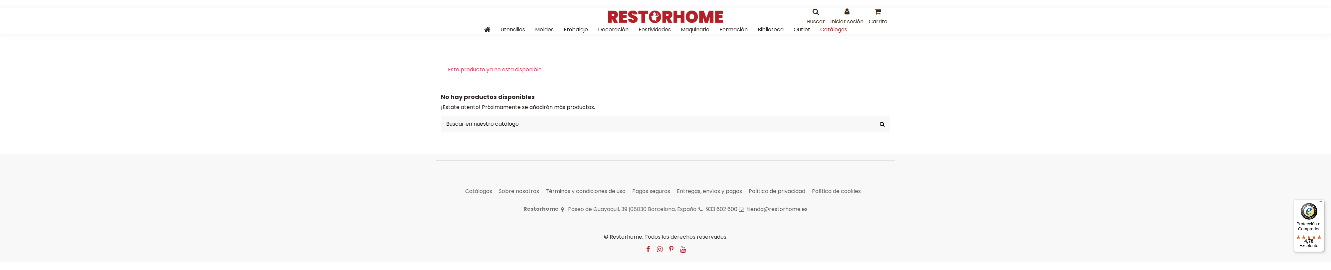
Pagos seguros (651, 191)
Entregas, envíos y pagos (709, 191)
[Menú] (1320, 203)
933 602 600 (721, 209)
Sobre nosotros (519, 191)
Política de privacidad (777, 191)
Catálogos (478, 191)
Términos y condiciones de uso (586, 191)
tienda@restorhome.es (777, 209)
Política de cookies (836, 191)
